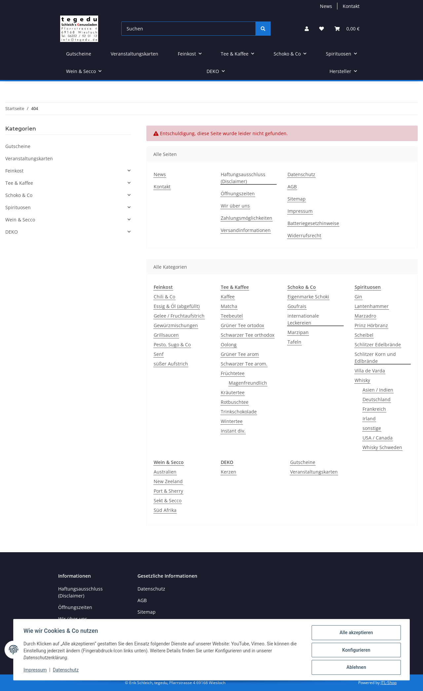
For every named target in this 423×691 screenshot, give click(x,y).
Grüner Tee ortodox (242, 325)
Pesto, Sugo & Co (172, 344)
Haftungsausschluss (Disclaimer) (243, 177)
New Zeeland (168, 481)
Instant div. (233, 431)
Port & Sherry (168, 491)
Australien (165, 472)
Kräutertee (233, 392)
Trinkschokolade (239, 411)
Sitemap (297, 199)
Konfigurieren (355, 650)
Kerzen (228, 472)
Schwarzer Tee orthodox (247, 335)
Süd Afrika (165, 510)
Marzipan (298, 332)
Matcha (229, 306)
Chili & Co (164, 296)
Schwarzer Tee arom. (244, 364)
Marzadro (365, 316)
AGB (292, 186)
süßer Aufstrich (171, 364)
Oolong (229, 344)
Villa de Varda (370, 370)
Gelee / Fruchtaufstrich (179, 316)
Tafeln (294, 342)
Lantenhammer (372, 306)
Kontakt (351, 6)
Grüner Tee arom (240, 354)
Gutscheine (302, 462)
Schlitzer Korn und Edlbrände (375, 357)
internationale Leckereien (303, 319)
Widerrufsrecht (304, 235)
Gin (358, 296)
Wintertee (232, 421)
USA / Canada (378, 438)
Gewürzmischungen (176, 325)
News (326, 6)
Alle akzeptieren (355, 633)
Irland (369, 418)
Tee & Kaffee (19, 183)
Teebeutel (232, 316)
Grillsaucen (166, 335)
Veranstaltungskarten (314, 472)
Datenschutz (66, 670)
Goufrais (297, 306)
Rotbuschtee (235, 402)
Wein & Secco (20, 219)
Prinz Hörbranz (371, 325)
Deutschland (377, 399)
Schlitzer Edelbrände (378, 344)
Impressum (35, 670)
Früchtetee (233, 373)
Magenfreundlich (248, 383)
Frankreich (374, 409)
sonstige (372, 428)
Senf (159, 354)
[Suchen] (188, 28)
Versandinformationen (246, 230)
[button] (306, 28)
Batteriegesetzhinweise (313, 223)
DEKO (11, 232)
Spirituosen (18, 207)
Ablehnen (355, 667)
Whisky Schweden (382, 447)
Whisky (362, 380)
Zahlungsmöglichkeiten (246, 218)
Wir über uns (235, 206)
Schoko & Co (18, 195)
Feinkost (14, 171)
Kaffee (228, 296)
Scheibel (364, 335)
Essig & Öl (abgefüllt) (177, 306)
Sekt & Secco (167, 500)
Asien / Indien (378, 390)
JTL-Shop (389, 682)
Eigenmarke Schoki (308, 296)
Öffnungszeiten (238, 193)
